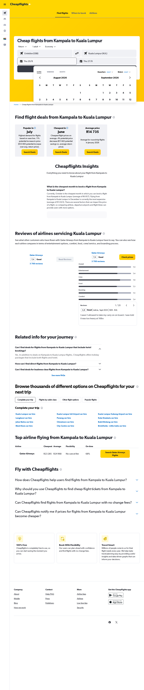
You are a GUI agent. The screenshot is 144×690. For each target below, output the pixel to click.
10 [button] (116, 99)
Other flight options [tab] (70, 400)
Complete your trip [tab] (25, 400)
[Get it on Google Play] (115, 595)
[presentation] (113, 117)
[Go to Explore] (4, 31)
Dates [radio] (39, 72)
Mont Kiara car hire (24, 426)
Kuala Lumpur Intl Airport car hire (72, 414)
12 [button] (130, 99)
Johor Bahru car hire (24, 422)
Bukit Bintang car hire (108, 422)
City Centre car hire (65, 426)
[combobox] (50, 46)
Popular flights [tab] (91, 400)
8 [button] (80, 99)
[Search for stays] (4, 19)
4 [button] (53, 99)
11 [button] (123, 99)
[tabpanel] (77, 204)
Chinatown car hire (65, 422)
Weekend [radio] (50, 72)
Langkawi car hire (24, 418)
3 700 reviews (36, 263)
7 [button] (73, 99)
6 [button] (67, 99)
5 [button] (60, 99)
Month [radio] (62, 72)
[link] (30, 152)
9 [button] (110, 99)
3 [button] (46, 99)
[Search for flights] (4, 13)
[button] (5, 4)
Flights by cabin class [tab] (48, 400)
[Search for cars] (4, 25)
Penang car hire (64, 418)
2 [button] (39, 99)
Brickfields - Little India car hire (112, 426)
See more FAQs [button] (58, 375)
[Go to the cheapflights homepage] (20, 4)
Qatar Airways (36, 255)
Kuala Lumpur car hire (25, 414)
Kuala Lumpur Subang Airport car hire (115, 414)
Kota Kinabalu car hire (108, 418)
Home (16, 105)
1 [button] (80, 92)
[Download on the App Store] (115, 601)
